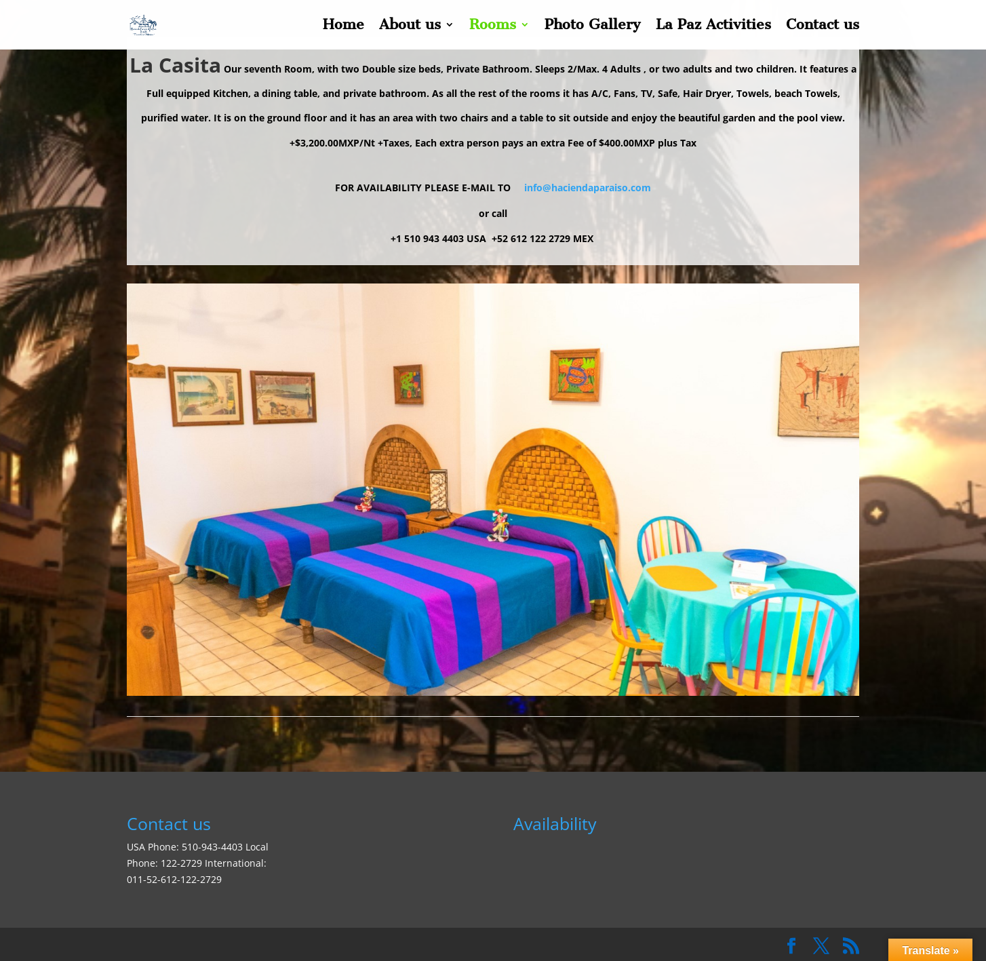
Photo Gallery (593, 26)
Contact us (822, 26)
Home (343, 26)
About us (410, 26)
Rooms (492, 26)
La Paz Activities (713, 26)
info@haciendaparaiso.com (587, 187)
